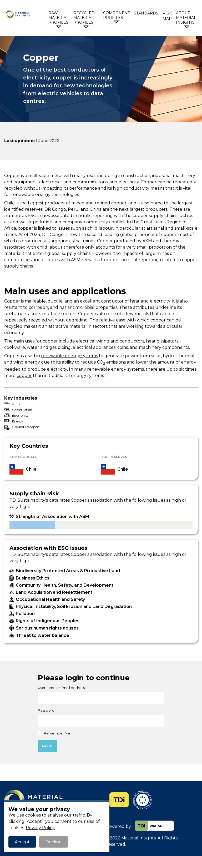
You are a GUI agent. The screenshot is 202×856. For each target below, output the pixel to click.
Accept (22, 841)
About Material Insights (186, 18)
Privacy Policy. (40, 827)
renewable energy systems (69, 355)
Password (46, 710)
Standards (146, 13)
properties (106, 307)
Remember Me (54, 733)
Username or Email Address (61, 688)
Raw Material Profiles (58, 18)
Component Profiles (116, 15)
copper (24, 375)
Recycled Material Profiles (84, 18)
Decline (54, 841)
